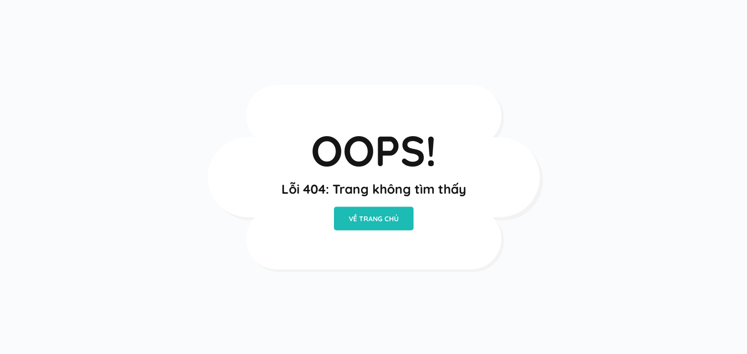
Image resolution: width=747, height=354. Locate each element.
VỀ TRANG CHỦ (374, 218)
